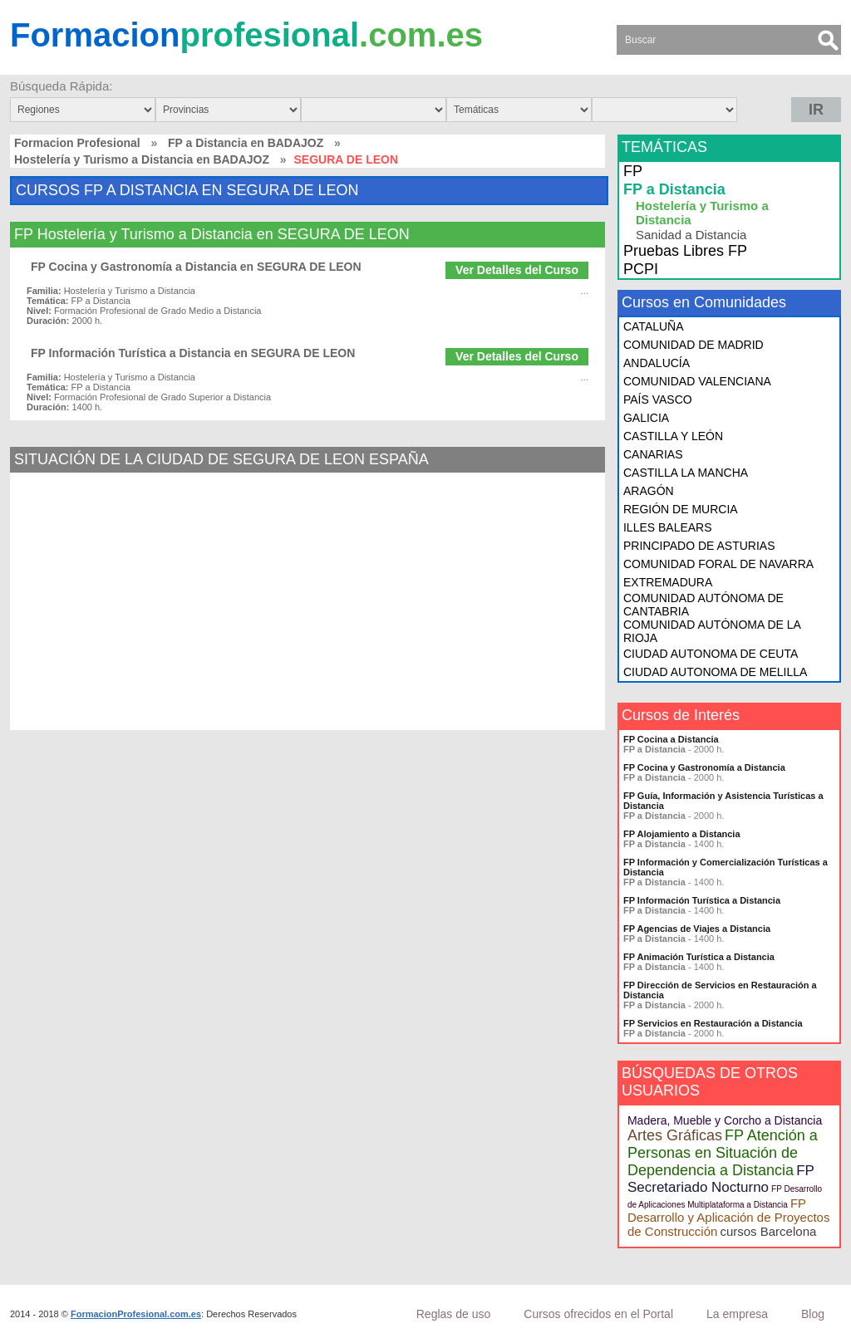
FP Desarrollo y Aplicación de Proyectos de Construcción (728, 1217)
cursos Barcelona (768, 1231)
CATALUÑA (653, 326)
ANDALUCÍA (656, 363)
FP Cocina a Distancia (671, 739)
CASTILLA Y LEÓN (673, 436)
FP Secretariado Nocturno (720, 1179)
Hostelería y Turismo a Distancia (702, 213)
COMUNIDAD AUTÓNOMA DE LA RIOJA (711, 631)
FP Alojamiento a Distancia (681, 834)
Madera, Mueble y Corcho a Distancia (724, 1120)
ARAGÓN (648, 490)
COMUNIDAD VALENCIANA (697, 381)
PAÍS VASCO (657, 399)
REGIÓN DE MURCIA (680, 509)
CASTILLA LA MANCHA (685, 472)
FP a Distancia (674, 189)
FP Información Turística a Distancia (701, 900)
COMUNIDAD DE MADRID (693, 344)
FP (632, 171)
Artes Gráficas (674, 1135)
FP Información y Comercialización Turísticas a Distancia (725, 867)
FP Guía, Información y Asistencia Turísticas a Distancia (723, 801)
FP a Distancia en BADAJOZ (245, 142)
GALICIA (646, 417)
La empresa (737, 1314)
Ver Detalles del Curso (516, 270)
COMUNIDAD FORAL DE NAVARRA (718, 564)
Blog (812, 1314)
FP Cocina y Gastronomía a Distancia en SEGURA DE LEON (196, 266)
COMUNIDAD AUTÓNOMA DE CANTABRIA (703, 604)
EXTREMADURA (667, 582)
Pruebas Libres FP (685, 251)
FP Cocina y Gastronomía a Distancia (704, 767)
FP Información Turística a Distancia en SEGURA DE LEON (193, 353)
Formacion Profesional (77, 142)
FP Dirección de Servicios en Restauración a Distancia (720, 990)
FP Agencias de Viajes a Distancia (696, 929)
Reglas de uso (453, 1314)
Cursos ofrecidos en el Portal (598, 1314)
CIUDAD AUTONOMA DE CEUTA (710, 653)
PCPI (640, 269)
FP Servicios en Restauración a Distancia (713, 1023)
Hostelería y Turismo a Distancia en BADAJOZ (141, 159)
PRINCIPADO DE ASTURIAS (699, 545)
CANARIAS (653, 454)
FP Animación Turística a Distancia (699, 957)
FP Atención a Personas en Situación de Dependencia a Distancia (722, 1153)
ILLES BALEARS (667, 527)
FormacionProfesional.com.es (136, 1314)
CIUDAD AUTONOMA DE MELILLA (715, 672)
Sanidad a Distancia (691, 235)
